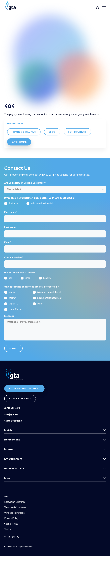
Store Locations (13, 427)
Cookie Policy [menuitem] (11, 530)
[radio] (12, 284)
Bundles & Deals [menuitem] (14, 474)
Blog (52, 138)
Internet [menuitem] (9, 455)
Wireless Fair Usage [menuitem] (14, 519)
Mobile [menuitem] (8, 436)
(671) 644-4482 (12, 414)
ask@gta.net (11, 420)
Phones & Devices (24, 138)
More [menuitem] (7, 484)
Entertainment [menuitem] (13, 465)
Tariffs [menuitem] (7, 535)
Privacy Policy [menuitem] (11, 524)
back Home (19, 148)
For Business (77, 138)
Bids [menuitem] (6, 502)
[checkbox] (33, 211)
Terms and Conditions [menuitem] (15, 513)
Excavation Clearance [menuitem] (14, 508)
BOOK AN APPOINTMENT (24, 395)
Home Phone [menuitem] (12, 446)
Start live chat (20, 405)
